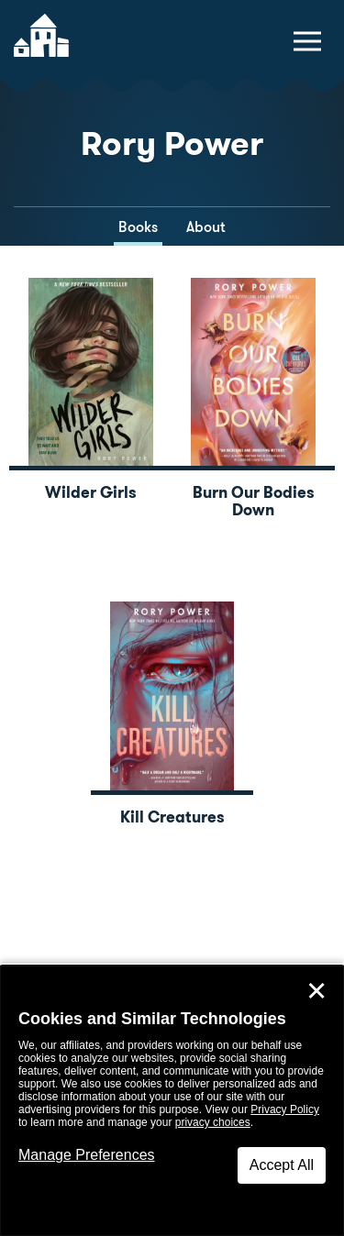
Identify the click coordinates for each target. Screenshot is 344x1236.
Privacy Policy (284, 1109)
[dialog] (172, 1101)
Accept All (282, 1165)
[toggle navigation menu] (307, 41)
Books (138, 226)
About (206, 226)
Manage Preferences (86, 1155)
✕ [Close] (316, 991)
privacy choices (212, 1122)
